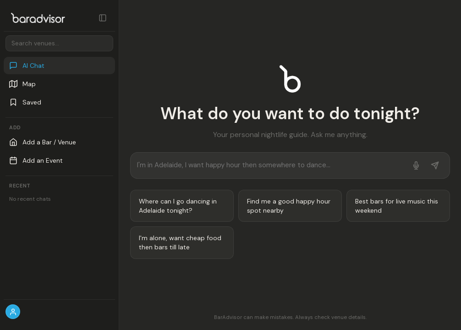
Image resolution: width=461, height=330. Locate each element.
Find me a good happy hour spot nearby (288, 205)
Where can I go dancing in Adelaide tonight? (178, 205)
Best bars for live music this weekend (396, 205)
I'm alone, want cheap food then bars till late (180, 242)
